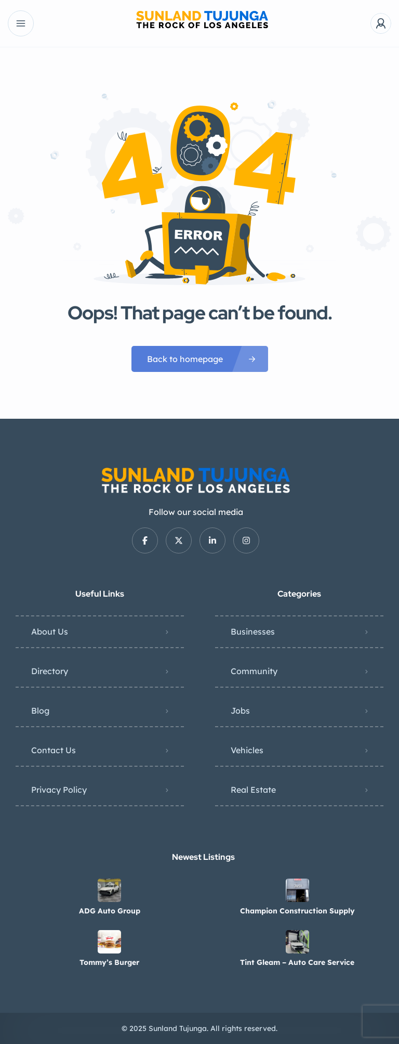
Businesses (253, 631)
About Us (49, 631)
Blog (40, 710)
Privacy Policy (59, 789)
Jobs (240, 710)
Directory (49, 671)
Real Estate (253, 789)
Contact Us (53, 750)
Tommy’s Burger (109, 962)
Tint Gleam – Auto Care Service (297, 962)
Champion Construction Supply (297, 910)
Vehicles (247, 750)
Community (254, 671)
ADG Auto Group (109, 910)
